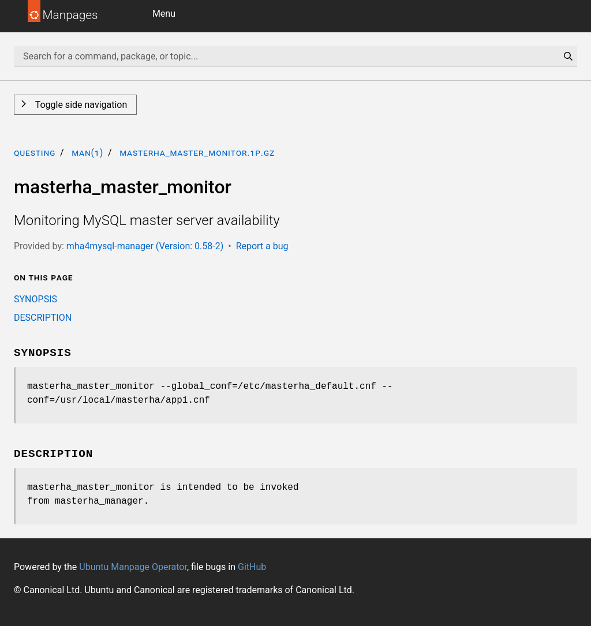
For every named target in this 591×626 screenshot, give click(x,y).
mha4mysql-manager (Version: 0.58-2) (144, 246)
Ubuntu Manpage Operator (133, 566)
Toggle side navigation (80, 104)
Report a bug (262, 246)
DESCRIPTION (43, 317)
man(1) (87, 152)
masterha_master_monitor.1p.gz (197, 152)
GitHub (252, 566)
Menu (163, 13)
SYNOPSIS (35, 299)
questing (34, 152)
